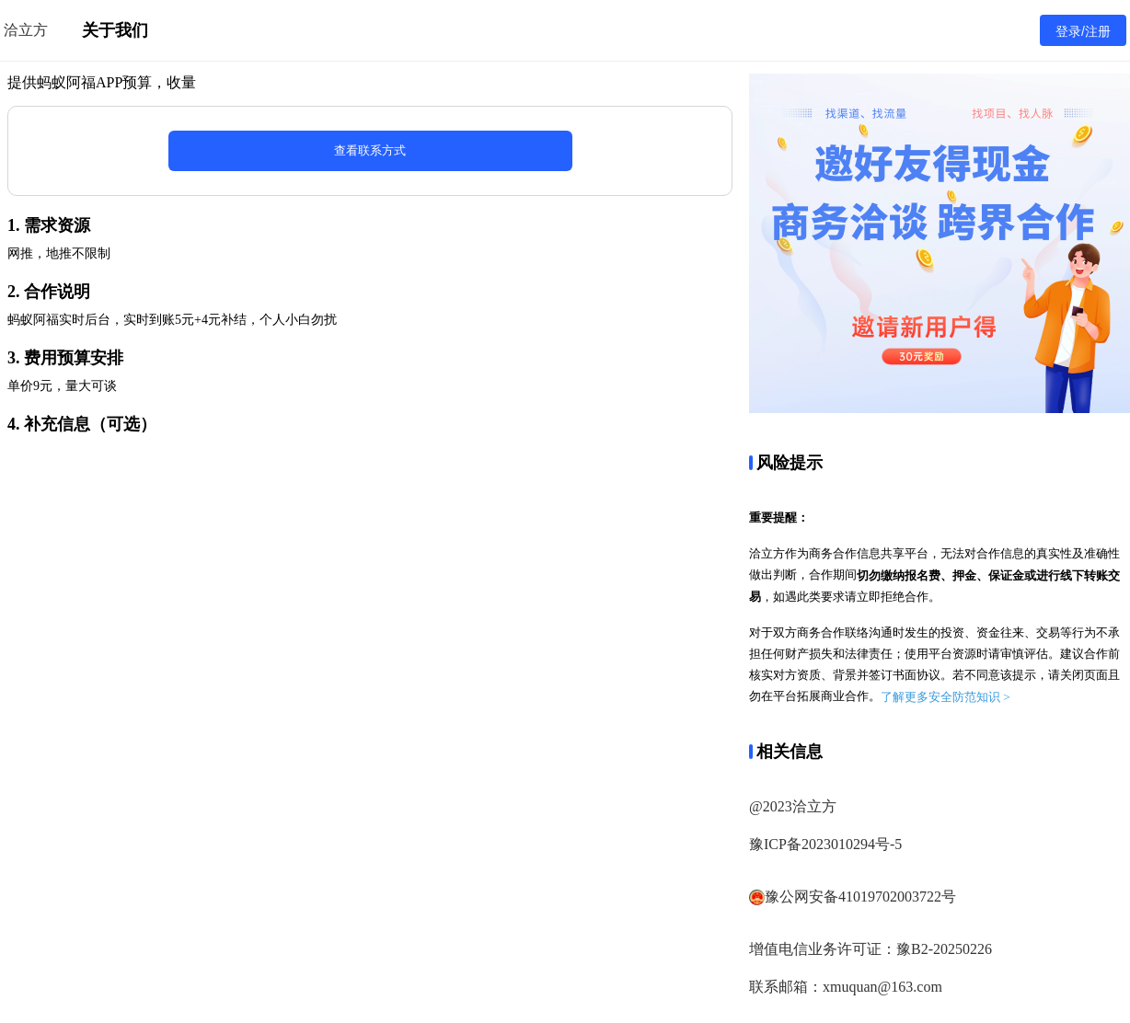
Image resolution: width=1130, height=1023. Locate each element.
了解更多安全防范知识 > (945, 697)
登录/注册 (1083, 31)
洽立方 (26, 30)
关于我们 (115, 30)
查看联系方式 (370, 150)
